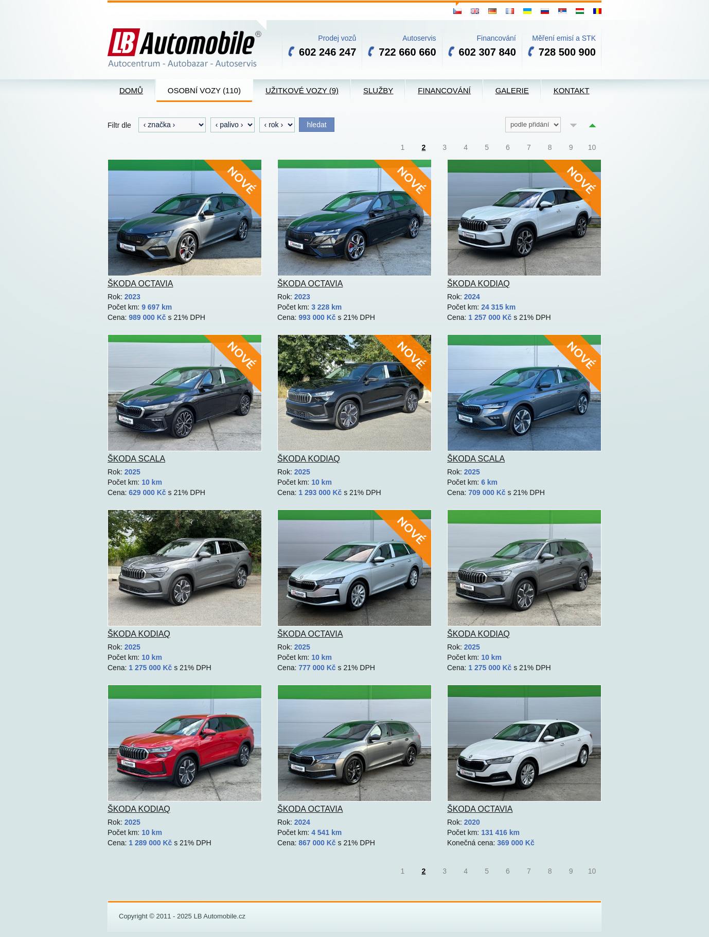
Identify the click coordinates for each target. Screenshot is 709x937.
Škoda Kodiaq (478, 283)
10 (592, 147)
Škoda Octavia (140, 283)
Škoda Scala (136, 458)
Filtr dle (119, 125)
